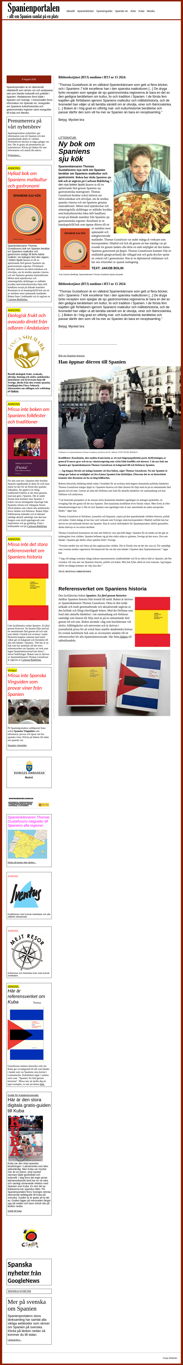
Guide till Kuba (15, 1211)
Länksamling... (14, 1340)
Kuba (141, 11)
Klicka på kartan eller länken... (22, 862)
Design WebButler (170, 1358)
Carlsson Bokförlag (37, 526)
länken (123, 636)
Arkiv (133, 11)
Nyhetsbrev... (14, 155)
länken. (15, 391)
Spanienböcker (85, 11)
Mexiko (151, 11)
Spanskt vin (121, 11)
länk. (42, 1084)
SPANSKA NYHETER (19, 1291)
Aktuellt (70, 11)
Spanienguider (104, 11)
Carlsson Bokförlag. (18, 299)
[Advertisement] (91, 48)
